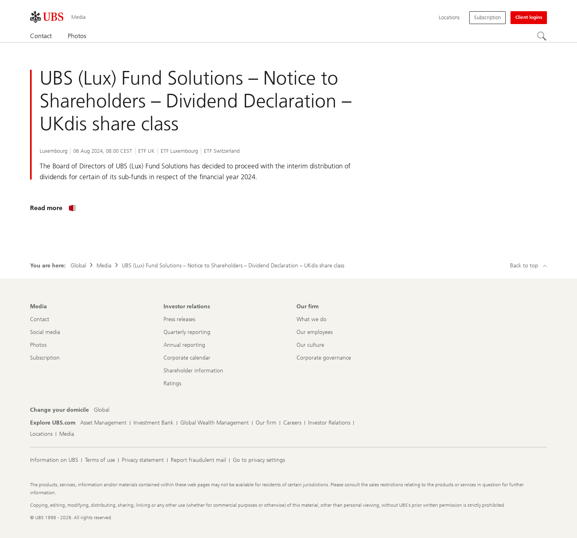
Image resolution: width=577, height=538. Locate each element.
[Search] (542, 36)
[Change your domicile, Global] (101, 410)
